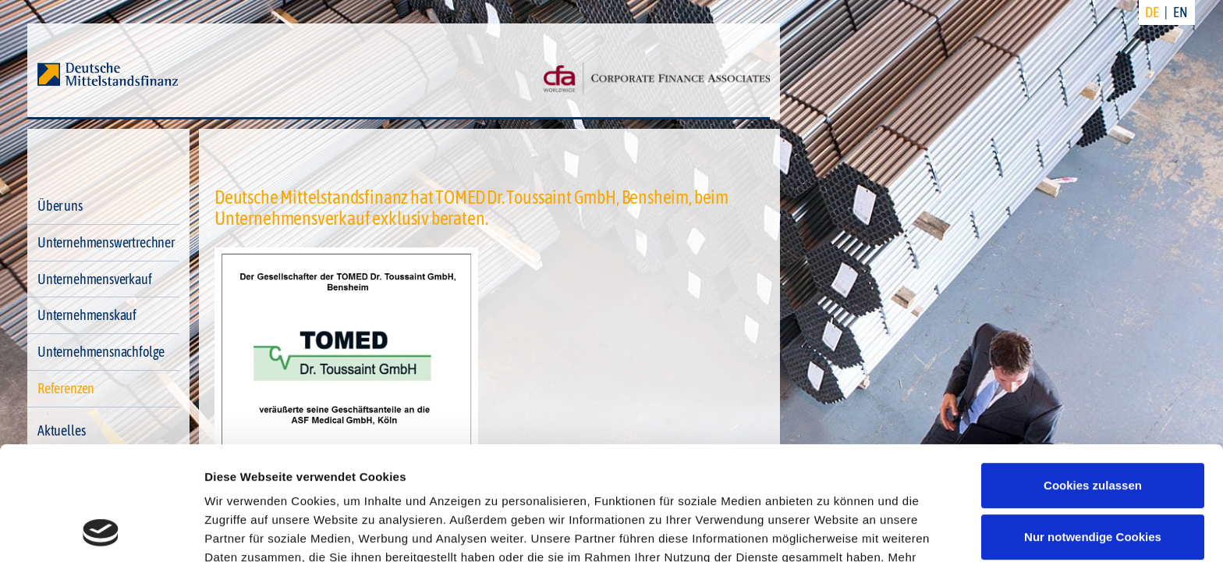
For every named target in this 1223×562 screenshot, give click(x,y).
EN (1180, 12)
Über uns (60, 205)
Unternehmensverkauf (94, 279)
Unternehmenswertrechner (106, 242)
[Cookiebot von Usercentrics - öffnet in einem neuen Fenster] (101, 531)
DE (1152, 12)
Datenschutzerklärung (840, 469)
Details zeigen (243, 531)
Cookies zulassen (1093, 379)
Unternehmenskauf (86, 315)
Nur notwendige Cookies (1092, 429)
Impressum (237, 488)
